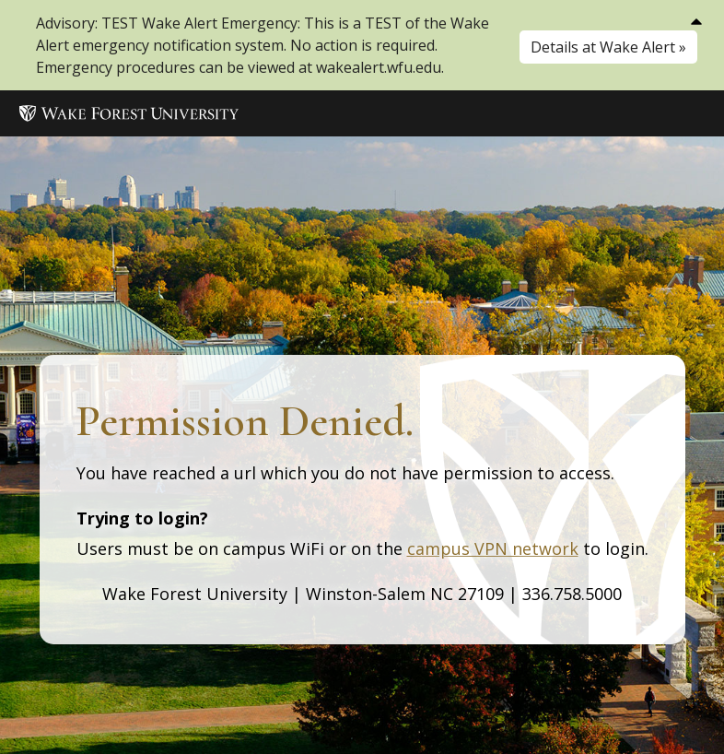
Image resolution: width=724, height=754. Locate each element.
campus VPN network (492, 548)
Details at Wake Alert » (608, 47)
